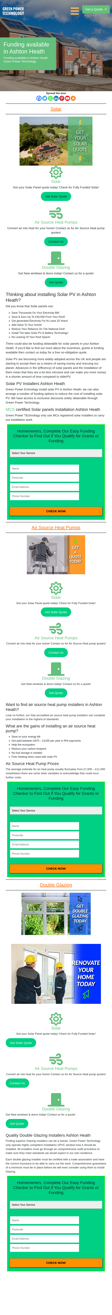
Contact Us (56, 241)
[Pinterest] (61, 98)
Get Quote (56, 282)
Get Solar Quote (56, 196)
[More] (73, 98)
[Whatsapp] (50, 98)
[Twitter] (44, 98)
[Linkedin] (56, 98)
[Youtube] (67, 98)
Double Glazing (56, 267)
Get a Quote (96, 9)
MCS (10, 409)
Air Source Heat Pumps (56, 222)
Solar (56, 181)
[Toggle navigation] (75, 9)
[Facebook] (39, 98)
